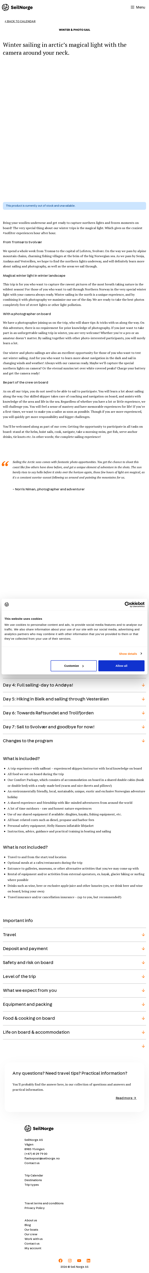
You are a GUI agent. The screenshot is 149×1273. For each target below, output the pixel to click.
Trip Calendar (33, 1175)
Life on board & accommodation (36, 1032)
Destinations (33, 1180)
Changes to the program (28, 741)
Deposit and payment (25, 948)
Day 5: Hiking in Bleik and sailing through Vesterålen (56, 699)
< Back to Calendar (20, 21)
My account (32, 1248)
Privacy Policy (34, 1208)
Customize (74, 665)
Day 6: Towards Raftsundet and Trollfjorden (48, 713)
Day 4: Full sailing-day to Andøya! (38, 685)
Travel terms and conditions (44, 1203)
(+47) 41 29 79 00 (35, 1153)
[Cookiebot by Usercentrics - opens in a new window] (128, 604)
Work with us (33, 1238)
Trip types (31, 1184)
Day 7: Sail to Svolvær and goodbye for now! (48, 727)
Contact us (32, 1163)
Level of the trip (19, 976)
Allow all (121, 665)
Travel (9, 934)
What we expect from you (30, 990)
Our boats (31, 1229)
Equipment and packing (27, 1004)
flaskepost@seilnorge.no (42, 1158)
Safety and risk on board (28, 962)
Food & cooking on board (29, 1018)
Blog (27, 1225)
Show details (128, 653)
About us (30, 1220)
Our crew (30, 1234)
